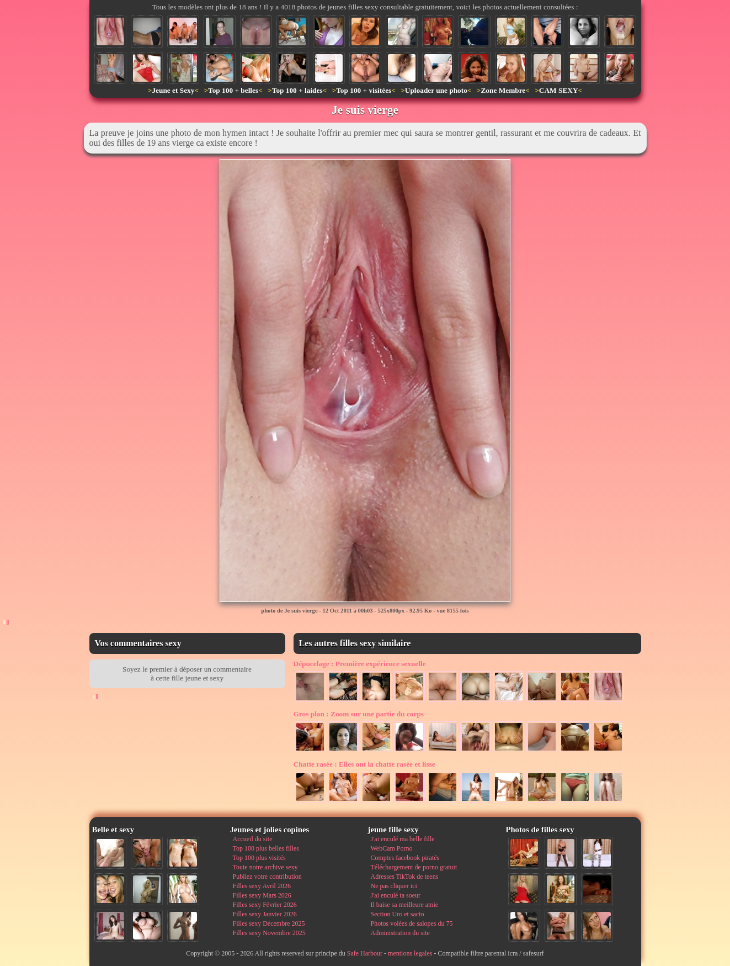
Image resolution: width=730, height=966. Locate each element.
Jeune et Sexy (173, 90)
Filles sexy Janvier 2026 (265, 914)
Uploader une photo (436, 90)
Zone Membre (503, 90)
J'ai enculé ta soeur (395, 895)
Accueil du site (253, 839)
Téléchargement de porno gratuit (414, 867)
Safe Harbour (364, 953)
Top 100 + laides (297, 90)
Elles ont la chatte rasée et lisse (364, 764)
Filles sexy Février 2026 (265, 905)
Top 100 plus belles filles (266, 848)
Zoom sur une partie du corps (359, 714)
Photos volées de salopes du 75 (412, 923)
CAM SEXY (558, 90)
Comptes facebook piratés (405, 858)
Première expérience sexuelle (360, 663)
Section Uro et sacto (397, 914)
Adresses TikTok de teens (405, 876)
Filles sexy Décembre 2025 (269, 923)
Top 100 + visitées (363, 90)
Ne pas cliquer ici (394, 886)
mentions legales (410, 953)
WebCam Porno (392, 848)
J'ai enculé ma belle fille (403, 839)
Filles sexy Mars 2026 (262, 895)
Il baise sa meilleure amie (405, 905)
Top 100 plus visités (259, 858)
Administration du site (400, 933)
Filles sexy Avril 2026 (262, 886)
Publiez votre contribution (267, 876)
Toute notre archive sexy (265, 867)
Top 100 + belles (233, 90)
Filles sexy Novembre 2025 (269, 933)
